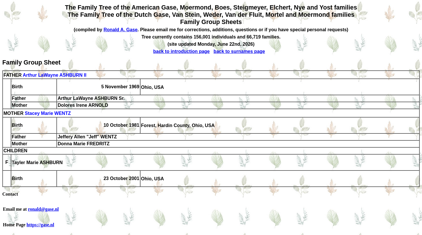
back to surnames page (239, 51)
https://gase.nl (40, 224)
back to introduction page (181, 51)
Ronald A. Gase (120, 29)
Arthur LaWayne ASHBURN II (54, 75)
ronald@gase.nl (43, 209)
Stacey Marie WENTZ (48, 113)
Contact (10, 194)
